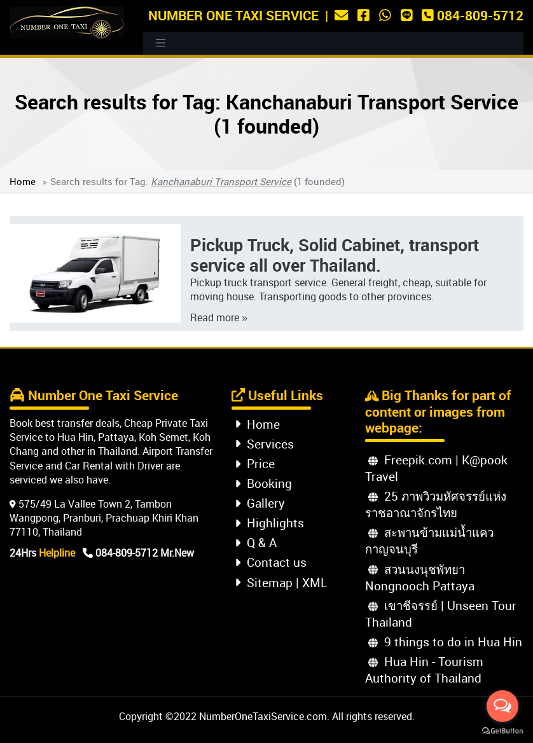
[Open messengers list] (502, 706)
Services (264, 444)
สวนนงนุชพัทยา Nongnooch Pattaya (419, 577)
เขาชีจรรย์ (403, 605)
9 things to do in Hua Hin (445, 641)
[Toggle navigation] (160, 43)
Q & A (256, 542)
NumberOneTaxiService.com (263, 716)
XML (314, 582)
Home (23, 181)
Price (255, 463)
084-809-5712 (472, 15)
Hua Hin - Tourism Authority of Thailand (424, 669)
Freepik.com (410, 460)
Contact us (271, 562)
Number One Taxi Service (233, 15)
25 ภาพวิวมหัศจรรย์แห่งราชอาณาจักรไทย (435, 504)
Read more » (218, 317)
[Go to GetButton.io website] (502, 730)
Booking (263, 483)
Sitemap (264, 582)
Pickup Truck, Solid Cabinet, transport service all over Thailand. (334, 255)
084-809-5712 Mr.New (138, 553)
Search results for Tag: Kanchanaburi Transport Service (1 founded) (266, 113)
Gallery (260, 503)
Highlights (269, 523)
